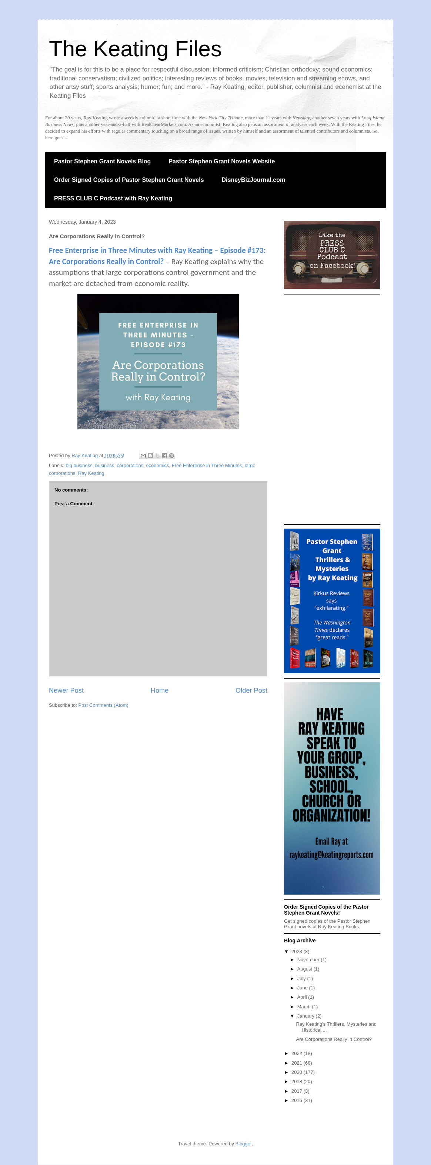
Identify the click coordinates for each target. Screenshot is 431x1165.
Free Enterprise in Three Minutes (207, 465)
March (304, 1006)
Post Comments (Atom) (103, 705)
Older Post (251, 690)
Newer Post (66, 690)
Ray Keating (91, 473)
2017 (297, 1091)
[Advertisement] (332, 409)
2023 (297, 951)
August (305, 969)
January (306, 1016)
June (303, 988)
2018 (297, 1081)
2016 (297, 1100)
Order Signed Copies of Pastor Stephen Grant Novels (129, 180)
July (302, 978)
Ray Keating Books (338, 926)
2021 (297, 1063)
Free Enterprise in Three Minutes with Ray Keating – (134, 250)
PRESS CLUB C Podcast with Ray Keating (113, 198)
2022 (297, 1053)
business (104, 465)
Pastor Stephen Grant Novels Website (221, 161)
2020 (297, 1072)
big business (79, 465)
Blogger (243, 1143)
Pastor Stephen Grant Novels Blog (102, 161)
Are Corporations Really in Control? (333, 1039)
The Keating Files (135, 48)
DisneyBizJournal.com (253, 180)
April (302, 997)
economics (157, 465)
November (309, 959)
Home (160, 690)
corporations (130, 465)
